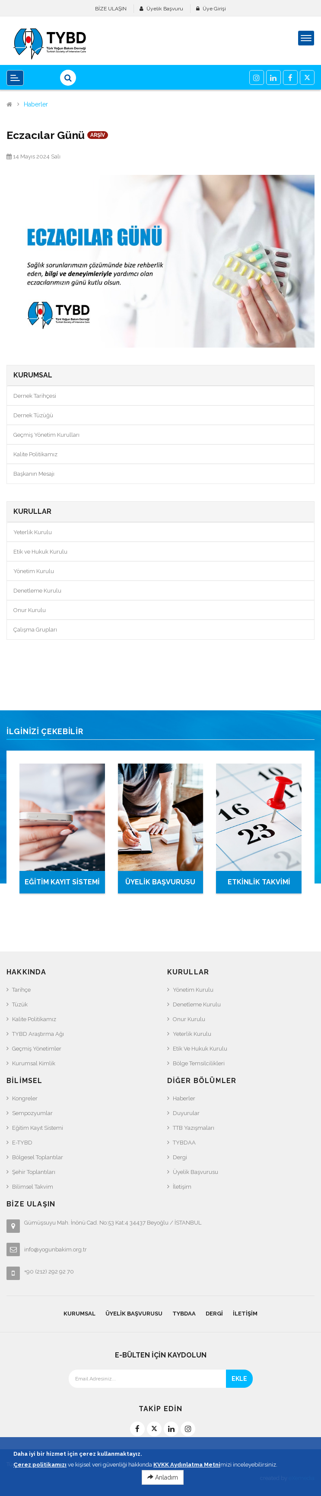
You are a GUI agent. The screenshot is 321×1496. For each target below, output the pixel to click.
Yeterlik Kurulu (32, 532)
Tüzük (20, 1004)
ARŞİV (97, 135)
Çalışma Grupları (35, 629)
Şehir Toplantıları (33, 1172)
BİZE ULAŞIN (111, 9)
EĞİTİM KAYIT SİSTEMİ (62, 882)
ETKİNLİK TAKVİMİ (259, 882)
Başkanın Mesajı (33, 474)
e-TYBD (22, 1142)
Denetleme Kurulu (37, 590)
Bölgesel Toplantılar (37, 1157)
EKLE (239, 1378)
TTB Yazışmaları (193, 1128)
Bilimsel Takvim (32, 1186)
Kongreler (25, 1098)
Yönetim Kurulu (33, 571)
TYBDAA (184, 1142)
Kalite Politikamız (35, 454)
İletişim (182, 1186)
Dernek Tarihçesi (34, 396)
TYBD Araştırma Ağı (38, 1034)
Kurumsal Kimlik (33, 1063)
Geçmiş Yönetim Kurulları (46, 435)
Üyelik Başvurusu (195, 1172)
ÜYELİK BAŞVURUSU (160, 882)
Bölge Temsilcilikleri (199, 1063)
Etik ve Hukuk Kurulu (40, 551)
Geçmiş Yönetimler (36, 1048)
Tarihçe (21, 990)
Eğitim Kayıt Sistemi (37, 1128)
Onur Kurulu (29, 610)
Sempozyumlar (32, 1113)
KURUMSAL (79, 1313)
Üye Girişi (214, 9)
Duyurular (186, 1113)
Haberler (36, 104)
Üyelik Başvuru (164, 9)
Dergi (180, 1157)
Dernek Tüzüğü (33, 415)
